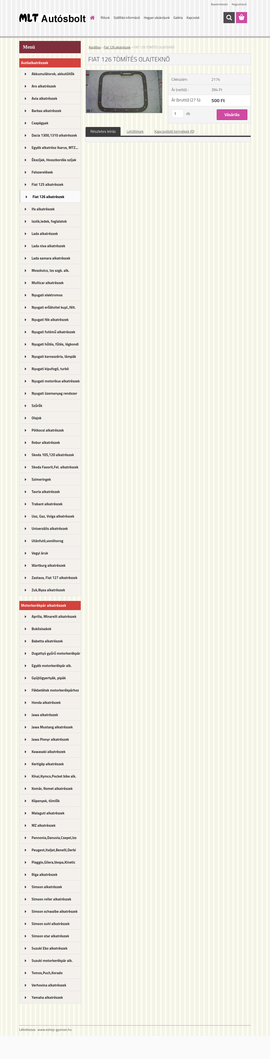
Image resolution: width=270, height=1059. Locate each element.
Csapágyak (40, 123)
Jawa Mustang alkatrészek (52, 727)
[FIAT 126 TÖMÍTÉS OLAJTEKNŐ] (124, 72)
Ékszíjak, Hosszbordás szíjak (54, 160)
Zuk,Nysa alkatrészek (48, 590)
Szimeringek (41, 479)
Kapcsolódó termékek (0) (174, 131)
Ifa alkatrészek (43, 209)
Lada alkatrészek (45, 233)
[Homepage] (92, 17)
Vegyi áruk (40, 553)
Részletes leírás (103, 131)
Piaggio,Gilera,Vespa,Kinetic (53, 862)
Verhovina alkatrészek (49, 985)
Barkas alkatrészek (46, 110)
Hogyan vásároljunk (157, 17)
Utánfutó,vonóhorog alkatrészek (47, 542)
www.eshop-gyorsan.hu (54, 1029)
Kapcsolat (193, 17)
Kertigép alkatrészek (48, 764)
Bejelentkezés (219, 4)
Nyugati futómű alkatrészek (53, 332)
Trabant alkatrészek (47, 504)
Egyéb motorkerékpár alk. (52, 665)
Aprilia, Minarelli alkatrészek (54, 616)
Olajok (36, 418)
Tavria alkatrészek (46, 491)
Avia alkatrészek (44, 98)
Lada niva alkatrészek (48, 246)
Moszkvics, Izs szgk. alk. (50, 270)
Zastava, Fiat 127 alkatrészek (54, 577)
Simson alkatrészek (47, 887)
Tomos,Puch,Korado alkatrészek (47, 974)
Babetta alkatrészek (47, 641)
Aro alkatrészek (44, 86)
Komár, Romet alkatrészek (52, 788)
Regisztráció (239, 4)
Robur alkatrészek (46, 442)
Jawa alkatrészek (45, 715)
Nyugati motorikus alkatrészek (56, 381)
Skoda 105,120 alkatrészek (53, 455)
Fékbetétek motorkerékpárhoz (55, 690)
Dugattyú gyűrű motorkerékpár (56, 653)
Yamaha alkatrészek (47, 997)
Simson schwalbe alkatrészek (55, 911)
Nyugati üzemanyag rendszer (54, 393)
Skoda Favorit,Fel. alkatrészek (55, 467)
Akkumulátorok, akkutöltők (53, 74)
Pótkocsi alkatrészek (48, 430)
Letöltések (135, 131)
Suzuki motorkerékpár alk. (52, 960)
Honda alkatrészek (46, 702)
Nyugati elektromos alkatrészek (47, 296)
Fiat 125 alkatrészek (47, 184)
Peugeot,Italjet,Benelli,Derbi (54, 850)
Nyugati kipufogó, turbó (50, 369)
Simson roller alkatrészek (51, 899)
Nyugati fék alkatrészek (50, 319)
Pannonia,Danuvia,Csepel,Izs (54, 837)
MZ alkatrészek (43, 825)
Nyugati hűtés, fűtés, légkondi (55, 344)
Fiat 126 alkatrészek (48, 197)
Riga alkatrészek (44, 874)
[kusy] (178, 113)
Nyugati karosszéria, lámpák (54, 356)
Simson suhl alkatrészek (50, 923)
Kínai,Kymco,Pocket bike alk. (54, 776)
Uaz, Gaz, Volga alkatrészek (53, 516)
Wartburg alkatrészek (49, 565)
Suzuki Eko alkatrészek (50, 948)
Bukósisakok (41, 629)
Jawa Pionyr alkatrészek (50, 739)
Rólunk (105, 17)
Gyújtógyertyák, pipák (49, 678)
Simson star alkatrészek (50, 936)
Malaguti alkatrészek (48, 813)
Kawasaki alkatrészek (48, 751)
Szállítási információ (127, 17)
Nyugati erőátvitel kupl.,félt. (54, 307)
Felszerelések (42, 172)
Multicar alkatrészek (48, 283)
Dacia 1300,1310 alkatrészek (54, 135)
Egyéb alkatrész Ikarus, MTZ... (55, 147)
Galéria (178, 17)
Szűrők (37, 405)
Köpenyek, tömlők (46, 801)
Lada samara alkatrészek (51, 258)
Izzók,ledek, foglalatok (49, 221)
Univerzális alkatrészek (50, 528)
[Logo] (52, 18)
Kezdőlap (95, 47)
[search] (229, 17)
